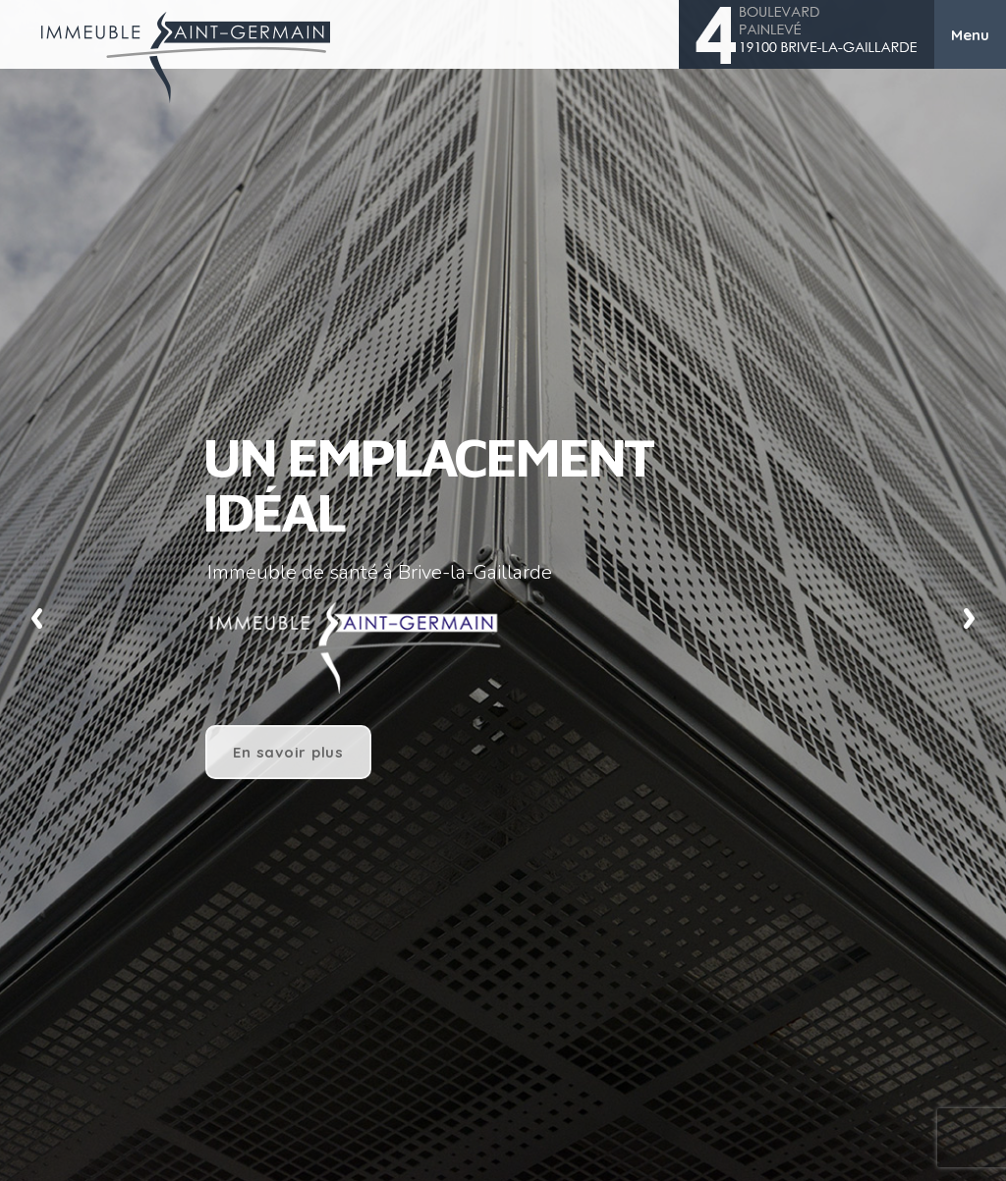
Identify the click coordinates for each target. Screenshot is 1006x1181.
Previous (37, 615)
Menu (970, 35)
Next (969, 615)
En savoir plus (288, 752)
